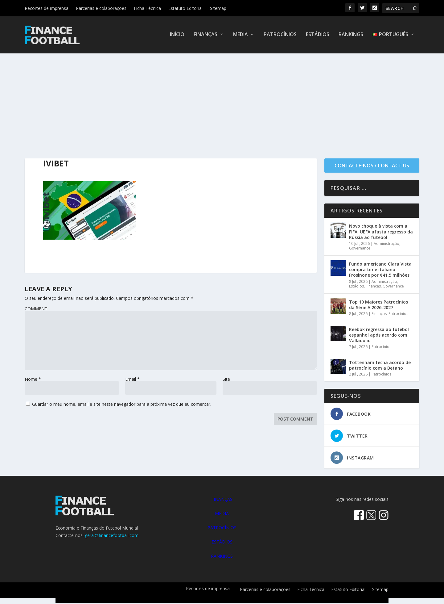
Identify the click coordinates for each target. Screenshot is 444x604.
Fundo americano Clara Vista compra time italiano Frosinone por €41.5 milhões (380, 270)
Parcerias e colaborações (101, 8)
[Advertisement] (222, 101)
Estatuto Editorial (185, 8)
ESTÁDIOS (222, 543)
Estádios (317, 36)
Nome (33, 380)
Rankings (351, 36)
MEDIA (222, 515)
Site (226, 380)
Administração (386, 244)
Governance (359, 249)
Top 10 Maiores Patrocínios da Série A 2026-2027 (378, 306)
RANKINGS (222, 557)
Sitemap (218, 8)
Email (132, 380)
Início (177, 36)
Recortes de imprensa (46, 8)
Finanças (205, 36)
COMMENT (36, 310)
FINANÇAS (221, 500)
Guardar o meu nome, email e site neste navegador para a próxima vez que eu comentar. (121, 405)
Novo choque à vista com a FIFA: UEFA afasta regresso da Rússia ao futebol (381, 232)
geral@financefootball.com (111, 536)
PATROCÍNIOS (222, 529)
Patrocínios (280, 36)
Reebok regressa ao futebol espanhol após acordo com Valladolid (379, 336)
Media (240, 36)
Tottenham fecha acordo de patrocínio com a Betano (380, 366)
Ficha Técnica (147, 8)
